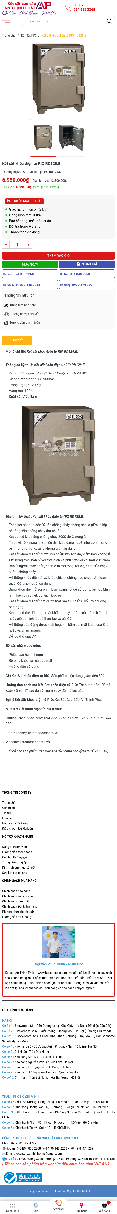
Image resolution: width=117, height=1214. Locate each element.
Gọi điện (58, 1208)
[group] (58, 79)
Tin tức (7, 813)
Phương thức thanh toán (18, 911)
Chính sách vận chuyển (17, 896)
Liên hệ (7, 818)
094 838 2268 (84, 10)
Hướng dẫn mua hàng (16, 917)
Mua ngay (30, 264)
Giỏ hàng (104, 1210)
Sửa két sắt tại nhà (14, 872)
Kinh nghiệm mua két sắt (18, 867)
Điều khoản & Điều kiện (17, 828)
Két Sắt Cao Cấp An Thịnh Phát (71, 1191)
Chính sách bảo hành (16, 891)
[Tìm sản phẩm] (68, 21)
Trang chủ (9, 802)
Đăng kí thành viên (14, 847)
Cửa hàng (81, 1210)
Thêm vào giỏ (58, 256)
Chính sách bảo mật (15, 901)
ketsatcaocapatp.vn (35, 742)
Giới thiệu (8, 808)
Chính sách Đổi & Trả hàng (19, 906)
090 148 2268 (30, 285)
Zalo (35, 1210)
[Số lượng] (17, 245)
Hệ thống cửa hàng (15, 823)
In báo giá (87, 264)
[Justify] (109, 21)
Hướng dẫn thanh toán (17, 852)
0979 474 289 (82, 285)
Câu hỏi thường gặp (15, 857)
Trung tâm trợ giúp (14, 862)
